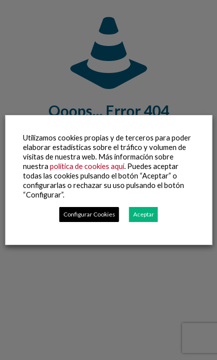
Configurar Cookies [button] (89, 214)
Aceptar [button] (143, 214)
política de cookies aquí (87, 166)
